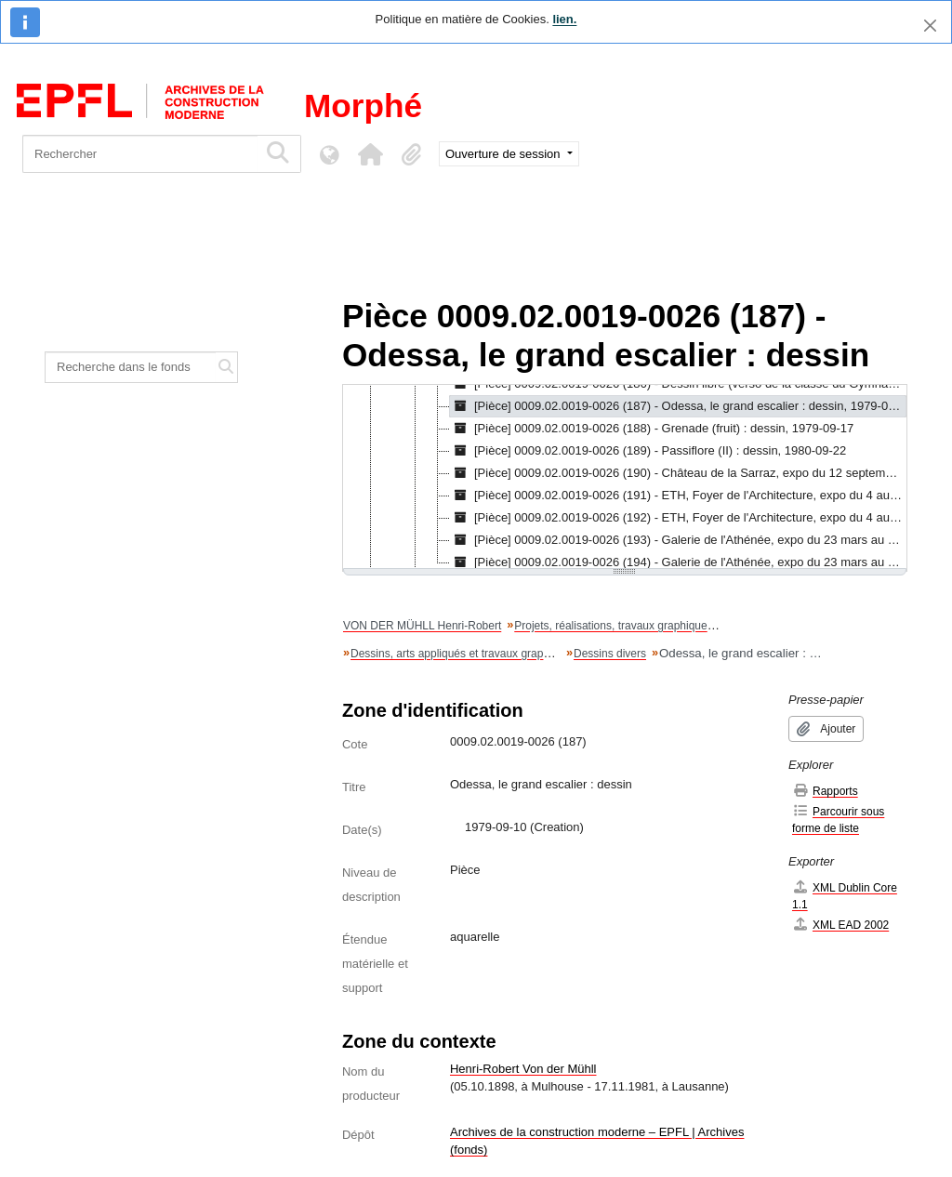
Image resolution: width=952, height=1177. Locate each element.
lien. (564, 19)
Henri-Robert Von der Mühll (523, 1069)
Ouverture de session (504, 154)
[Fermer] (930, 25)
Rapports (825, 791)
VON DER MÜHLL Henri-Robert (422, 625)
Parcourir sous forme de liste (838, 819)
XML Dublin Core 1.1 (844, 895)
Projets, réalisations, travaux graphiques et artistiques (646, 625)
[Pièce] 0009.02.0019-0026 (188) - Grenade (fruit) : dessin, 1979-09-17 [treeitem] (651, 428)
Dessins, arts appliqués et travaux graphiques (463, 653)
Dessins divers (610, 653)
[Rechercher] (140, 154)
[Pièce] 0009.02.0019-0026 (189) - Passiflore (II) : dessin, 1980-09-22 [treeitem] (648, 451)
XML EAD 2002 (840, 925)
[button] (370, 154)
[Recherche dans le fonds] (131, 367)
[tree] (624, 478)
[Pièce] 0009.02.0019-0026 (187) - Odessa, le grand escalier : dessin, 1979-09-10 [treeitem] (678, 406)
